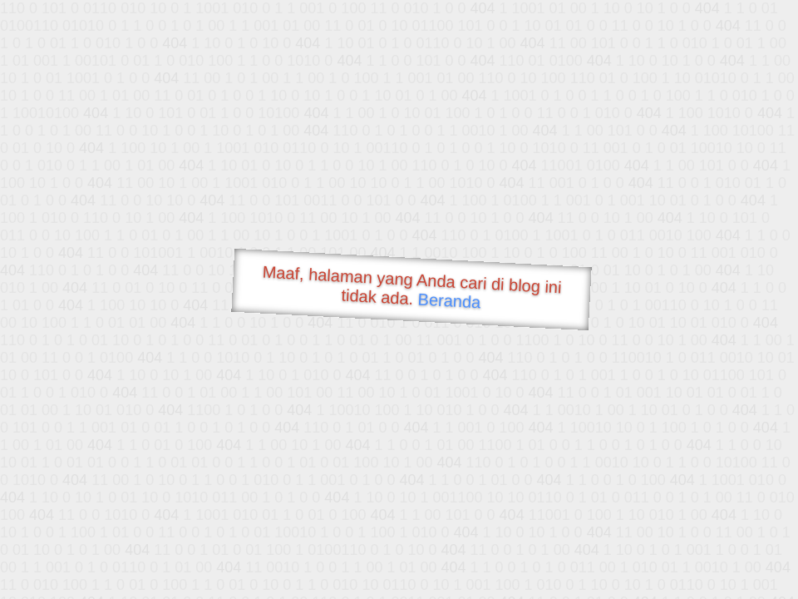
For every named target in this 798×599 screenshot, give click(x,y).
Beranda (449, 300)
